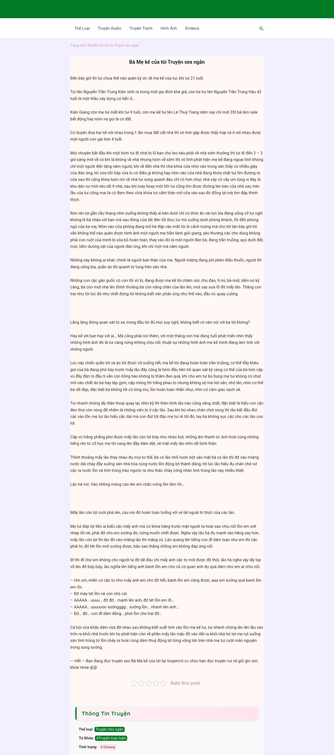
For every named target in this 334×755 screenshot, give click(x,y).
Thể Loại (82, 28)
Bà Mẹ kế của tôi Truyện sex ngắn (113, 45)
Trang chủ (77, 45)
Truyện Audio (109, 28)
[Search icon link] (261, 28)
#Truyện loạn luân (111, 738)
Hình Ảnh (168, 28)
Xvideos (192, 28)
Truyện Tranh (140, 28)
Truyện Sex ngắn (109, 729)
